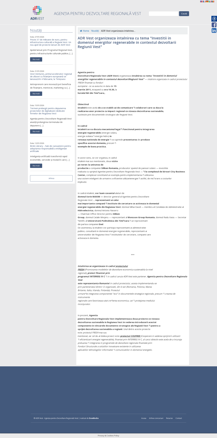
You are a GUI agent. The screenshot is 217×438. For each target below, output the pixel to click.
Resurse (169, 418)
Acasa (143, 418)
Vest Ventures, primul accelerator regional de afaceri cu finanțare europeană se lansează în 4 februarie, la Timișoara (51, 76)
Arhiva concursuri (156, 418)
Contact (179, 418)
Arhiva (51, 178)
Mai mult (36, 59)
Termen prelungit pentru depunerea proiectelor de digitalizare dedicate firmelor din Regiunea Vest (48, 111)
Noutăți (95, 30)
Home (84, 30)
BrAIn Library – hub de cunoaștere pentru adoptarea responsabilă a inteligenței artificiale (50, 148)
